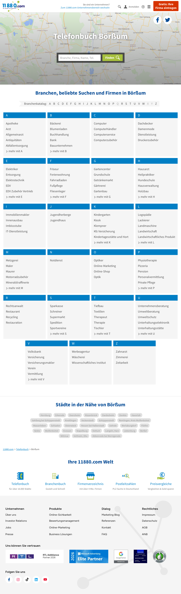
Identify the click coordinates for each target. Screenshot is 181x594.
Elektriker (12, 169)
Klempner (100, 226)
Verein (32, 368)
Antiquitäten (14, 140)
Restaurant (13, 311)
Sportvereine (58, 328)
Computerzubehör (105, 140)
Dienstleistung (147, 134)
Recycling (12, 317)
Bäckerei (55, 123)
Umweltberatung (149, 311)
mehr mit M (14, 288)
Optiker (98, 260)
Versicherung (36, 357)
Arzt (8, 129)
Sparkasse (56, 306)
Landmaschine (147, 226)
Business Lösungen (60, 534)
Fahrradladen (58, 180)
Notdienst (56, 260)
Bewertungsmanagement (64, 520)
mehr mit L (146, 242)
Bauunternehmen (61, 145)
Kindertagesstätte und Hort (111, 237)
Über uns (10, 514)
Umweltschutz (147, 317)
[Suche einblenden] (121, 6)
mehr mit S (58, 333)
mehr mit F (58, 197)
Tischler (99, 328)
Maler (9, 266)
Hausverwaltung (148, 186)
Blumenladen (58, 129)
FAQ (104, 534)
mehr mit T (102, 333)
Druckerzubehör (148, 140)
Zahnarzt (121, 351)
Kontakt (106, 527)
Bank (53, 140)
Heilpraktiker (146, 174)
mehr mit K (102, 242)
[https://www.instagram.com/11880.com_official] (18, 579)
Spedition (56, 322)
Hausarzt (143, 169)
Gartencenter (102, 169)
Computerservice (104, 134)
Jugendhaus (58, 220)
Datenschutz (149, 520)
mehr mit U (146, 333)
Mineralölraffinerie (17, 282)
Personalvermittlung (151, 277)
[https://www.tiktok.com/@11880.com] (27, 579)
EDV (8, 186)
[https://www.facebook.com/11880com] (9, 579)
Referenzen (108, 520)
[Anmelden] (133, 6)
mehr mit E (14, 197)
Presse (9, 534)
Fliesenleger (57, 191)
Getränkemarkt (103, 180)
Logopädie (144, 215)
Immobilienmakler (17, 215)
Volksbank (34, 351)
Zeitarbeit (122, 363)
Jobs (8, 527)
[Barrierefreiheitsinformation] (144, 6)
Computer (100, 123)
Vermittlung (35, 374)
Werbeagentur (81, 351)
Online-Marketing (105, 266)
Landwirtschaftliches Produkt (156, 237)
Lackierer (143, 220)
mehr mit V (36, 379)
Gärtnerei (100, 186)
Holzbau (143, 191)
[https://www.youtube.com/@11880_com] (45, 579)
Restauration (14, 322)
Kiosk (97, 220)
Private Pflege (146, 282)
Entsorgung (13, 174)
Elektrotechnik (15, 180)
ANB (144, 534)
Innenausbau (14, 220)
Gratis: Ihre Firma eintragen (165, 6)
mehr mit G (102, 197)
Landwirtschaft (147, 231)
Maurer (10, 271)
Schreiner (56, 311)
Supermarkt (57, 317)
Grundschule (102, 174)
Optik (97, 277)
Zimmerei (122, 357)
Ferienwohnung (60, 174)
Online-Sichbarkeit (60, 514)
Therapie (99, 322)
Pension (143, 271)
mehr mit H (146, 197)
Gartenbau (100, 191)
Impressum (148, 514)
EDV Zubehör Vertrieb (19, 191)
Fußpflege (56, 186)
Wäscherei (78, 357)
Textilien (99, 311)
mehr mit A (14, 151)
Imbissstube (13, 226)
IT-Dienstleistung (16, 231)
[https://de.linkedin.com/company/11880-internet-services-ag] (36, 579)
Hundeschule (146, 180)
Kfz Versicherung (104, 231)
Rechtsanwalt (14, 306)
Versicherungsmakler (41, 363)
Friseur (54, 169)
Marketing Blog (110, 514)
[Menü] (150, 6)
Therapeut (100, 317)
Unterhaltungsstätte (151, 328)
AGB (144, 527)
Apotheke (12, 123)
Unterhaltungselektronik (153, 322)
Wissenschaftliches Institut (89, 363)
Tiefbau (98, 306)
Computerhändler (105, 129)
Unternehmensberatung (153, 306)
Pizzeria (143, 266)
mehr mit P (146, 288)
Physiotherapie (147, 260)
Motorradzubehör (17, 277)
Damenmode (146, 129)
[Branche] (79, 57)
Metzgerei (12, 260)
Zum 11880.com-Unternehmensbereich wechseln (85, 7)
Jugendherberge (60, 215)
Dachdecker (145, 123)
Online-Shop (102, 271)
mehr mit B (58, 151)
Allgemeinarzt (14, 134)
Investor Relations (16, 520)
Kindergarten (102, 215)
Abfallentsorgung (17, 145)
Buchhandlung (59, 134)
